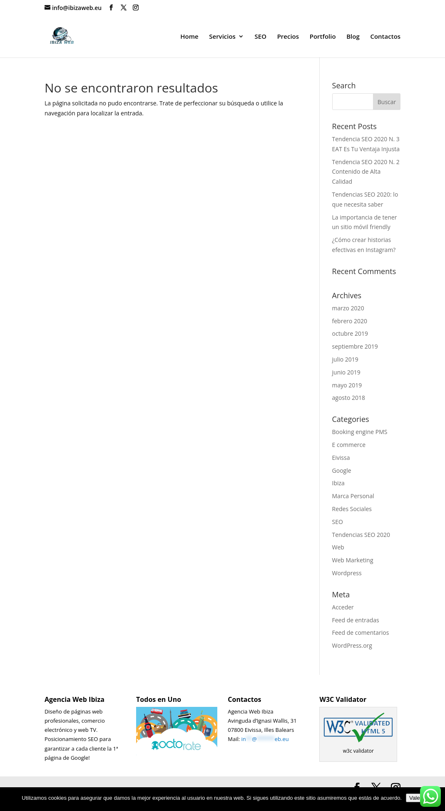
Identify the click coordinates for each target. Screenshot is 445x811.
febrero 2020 (350, 321)
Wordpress (347, 573)
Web (338, 547)
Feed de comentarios (360, 632)
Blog (353, 36)
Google (341, 470)
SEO (260, 36)
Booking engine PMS (360, 432)
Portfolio (323, 36)
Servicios (222, 36)
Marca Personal (353, 496)
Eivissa (341, 458)
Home (189, 36)
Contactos (385, 36)
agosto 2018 (348, 398)
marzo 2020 (348, 308)
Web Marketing (352, 560)
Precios (288, 36)
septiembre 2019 (355, 346)
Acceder (343, 607)
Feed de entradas (355, 620)
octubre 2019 (350, 333)
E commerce (349, 445)
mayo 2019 (347, 385)
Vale (414, 798)
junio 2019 (346, 372)
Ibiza (338, 483)
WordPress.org (352, 645)
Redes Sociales (352, 509)
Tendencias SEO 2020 (361, 535)
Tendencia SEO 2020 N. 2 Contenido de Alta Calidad (366, 172)
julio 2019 (345, 359)
